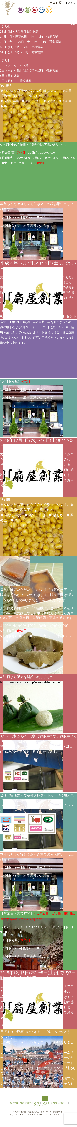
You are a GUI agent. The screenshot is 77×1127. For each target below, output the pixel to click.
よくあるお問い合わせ (55, 1102)
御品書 (33, 10)
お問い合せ (47, 10)
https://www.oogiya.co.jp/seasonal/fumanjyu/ (30, 682)
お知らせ (41, 10)
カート (55, 10)
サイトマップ (38, 1105)
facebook (73, 21)
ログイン (70, 2)
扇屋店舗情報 (26, 10)
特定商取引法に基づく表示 (24, 1102)
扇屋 (8, 8)
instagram (73, 13)
